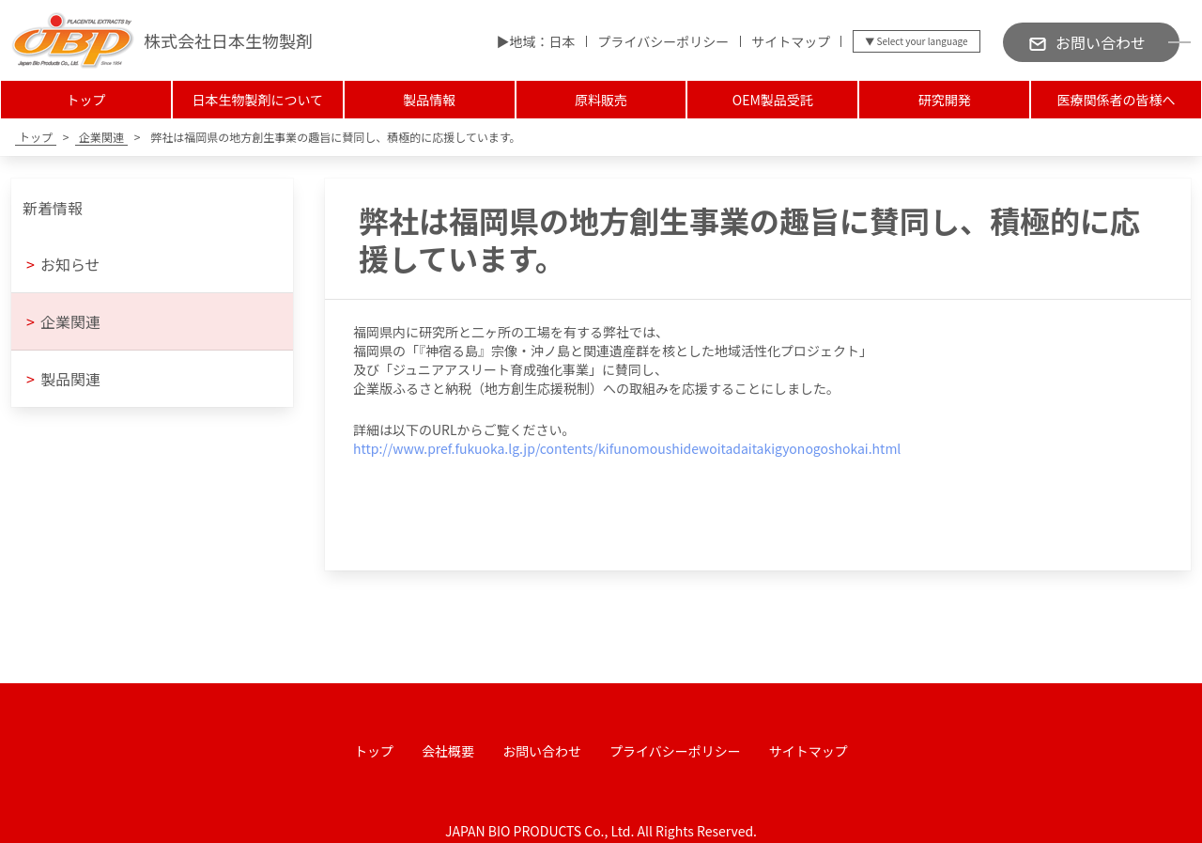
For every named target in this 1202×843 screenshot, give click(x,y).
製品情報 (429, 99)
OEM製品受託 (772, 99)
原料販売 (601, 99)
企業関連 (63, 321)
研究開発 (944, 99)
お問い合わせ (541, 751)
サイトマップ (790, 41)
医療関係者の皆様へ (1116, 99)
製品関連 (63, 378)
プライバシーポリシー (663, 41)
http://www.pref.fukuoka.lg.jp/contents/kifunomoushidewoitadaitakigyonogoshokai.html (627, 448)
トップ (85, 99)
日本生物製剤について (257, 99)
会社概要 (448, 751)
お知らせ (63, 264)
